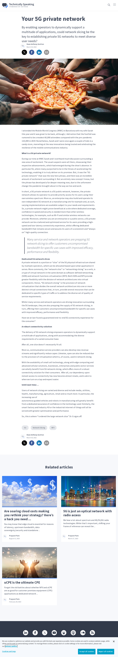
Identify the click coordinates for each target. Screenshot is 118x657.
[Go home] (18, 5)
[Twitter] (44, 632)
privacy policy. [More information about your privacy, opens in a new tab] (11, 648)
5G (25, 427)
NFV (53, 427)
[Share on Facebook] (31, 52)
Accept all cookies (86, 654)
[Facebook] (35, 632)
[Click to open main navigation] (114, 4)
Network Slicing (39, 427)
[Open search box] (109, 4)
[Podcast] (73, 632)
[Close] (114, 644)
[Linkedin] (25, 632)
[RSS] (92, 632)
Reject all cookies (106, 654)
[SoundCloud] (83, 632)
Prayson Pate (14, 536)
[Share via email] (46, 52)
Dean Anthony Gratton (35, 44)
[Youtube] (54, 632)
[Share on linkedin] (39, 52)
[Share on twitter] (24, 52)
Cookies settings (9, 654)
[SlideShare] (63, 632)
